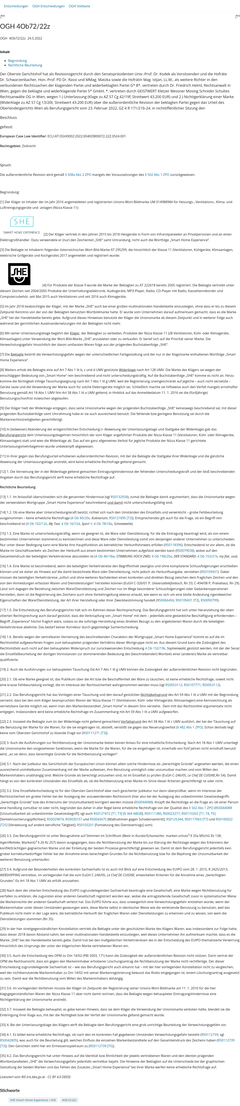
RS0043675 (98, 819)
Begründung (17, 60)
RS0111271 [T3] (94, 733)
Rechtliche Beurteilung (25, 65)
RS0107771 (192, 685)
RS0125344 (174, 819)
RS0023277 (171, 813)
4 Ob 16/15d (70, 523)
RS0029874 (55, 819)
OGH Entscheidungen (48, 6)
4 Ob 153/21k (207, 556)
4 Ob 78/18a (103, 523)
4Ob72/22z (69, 1100)
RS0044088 (143, 802)
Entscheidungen (16, 6)
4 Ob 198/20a (162, 556)
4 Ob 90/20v (80, 518)
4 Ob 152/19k (155, 648)
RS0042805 (8, 1040)
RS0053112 (173, 685)
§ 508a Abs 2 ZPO (78, 174)
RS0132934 (119, 497)
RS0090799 (209, 600)
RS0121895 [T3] (120, 518)
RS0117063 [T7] (196, 819)
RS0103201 (85, 825)
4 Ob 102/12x (37, 523)
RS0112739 (209, 1034)
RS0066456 (165, 600)
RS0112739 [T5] (101, 1046)
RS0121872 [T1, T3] (108, 813)
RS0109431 (209, 571)
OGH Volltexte (79, 6)
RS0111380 (153, 813)
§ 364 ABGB (133, 813)
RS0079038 (184, 550)
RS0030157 (73, 819)
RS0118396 (173, 545)
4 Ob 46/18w (105, 556)
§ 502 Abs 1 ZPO (157, 174)
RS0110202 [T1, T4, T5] (199, 813)
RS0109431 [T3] (187, 600)
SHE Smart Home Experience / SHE (33, 1100)
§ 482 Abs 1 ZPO (189, 727)
